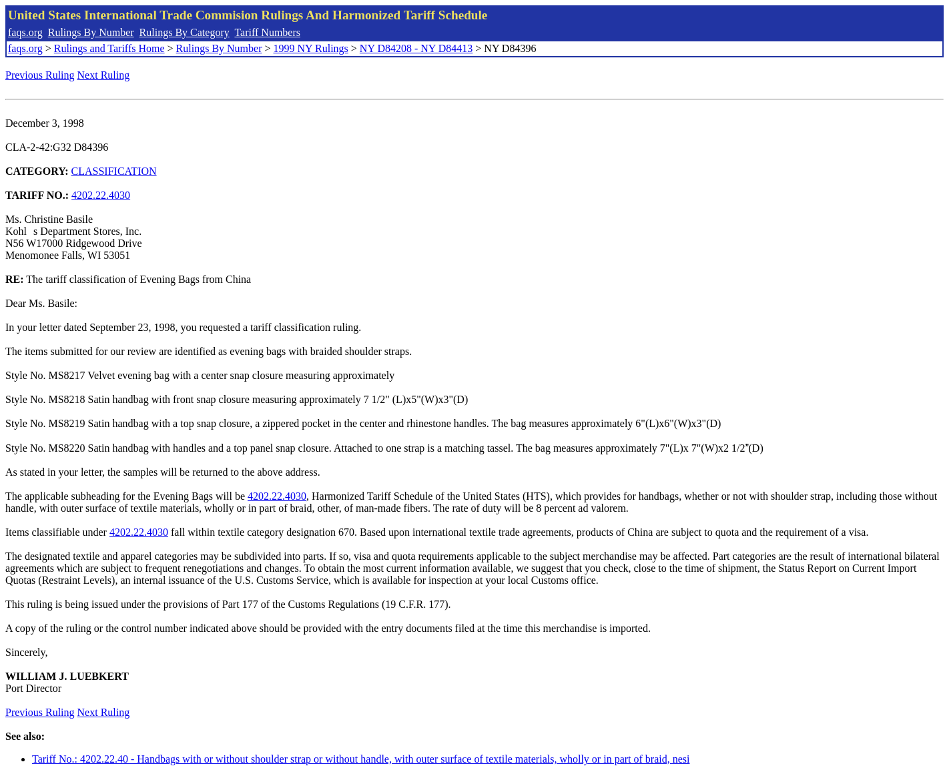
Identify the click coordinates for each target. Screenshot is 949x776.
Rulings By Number (91, 32)
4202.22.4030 (100, 195)
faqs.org (25, 32)
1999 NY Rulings (311, 48)
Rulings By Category (184, 32)
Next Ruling (103, 75)
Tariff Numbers (267, 32)
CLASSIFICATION (114, 171)
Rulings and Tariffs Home (109, 48)
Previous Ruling (40, 75)
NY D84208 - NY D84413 (416, 48)
